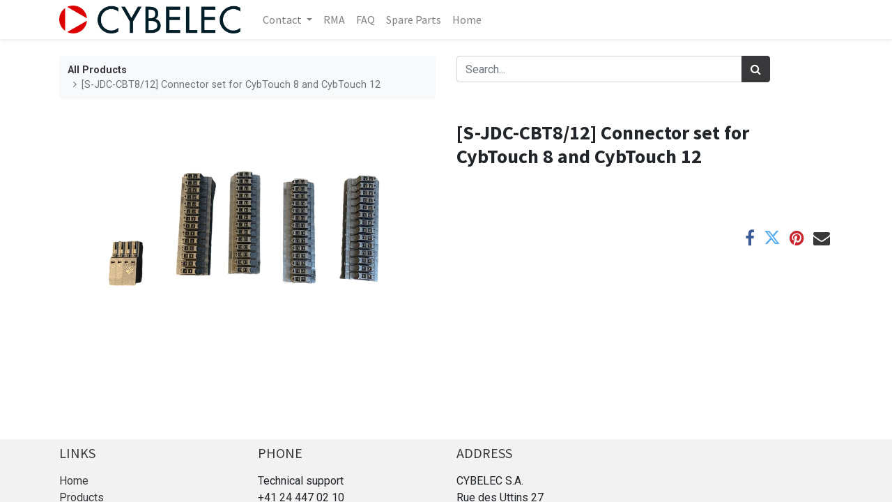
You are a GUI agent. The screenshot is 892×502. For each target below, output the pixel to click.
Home (74, 480)
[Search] (755, 69)
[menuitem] (334, 19)
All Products (97, 70)
